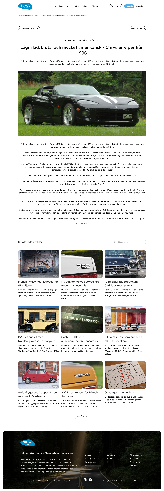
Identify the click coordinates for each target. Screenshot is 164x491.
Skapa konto (116, 6)
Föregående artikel (28, 28)
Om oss (88, 455)
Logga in (129, 6)
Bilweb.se (96, 6)
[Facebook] (90, 479)
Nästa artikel (138, 28)
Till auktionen (82, 223)
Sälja (77, 6)
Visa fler (82, 416)
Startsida (21, 16)
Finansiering (135, 462)
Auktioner (59, 6)
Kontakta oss (90, 462)
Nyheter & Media (32, 16)
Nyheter (85, 6)
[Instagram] (85, 479)
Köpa (69, 6)
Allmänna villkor (136, 455)
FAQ (86, 465)
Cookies (133, 465)
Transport (134, 458)
